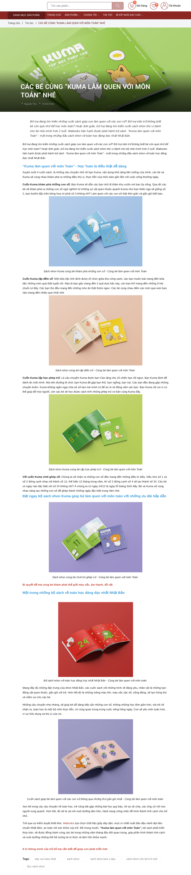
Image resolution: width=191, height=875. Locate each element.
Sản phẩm (72, 15)
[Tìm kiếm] (117, 6)
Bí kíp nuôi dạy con (129, 15)
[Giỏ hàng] (137, 6)
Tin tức (107, 15)
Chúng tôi (91, 15)
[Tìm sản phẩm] (79, 6)
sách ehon (73, 859)
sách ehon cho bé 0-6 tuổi (142, 859)
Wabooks (68, 823)
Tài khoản (171, 5)
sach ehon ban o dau (102, 859)
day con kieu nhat (45, 859)
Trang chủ (54, 15)
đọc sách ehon (36, 866)
